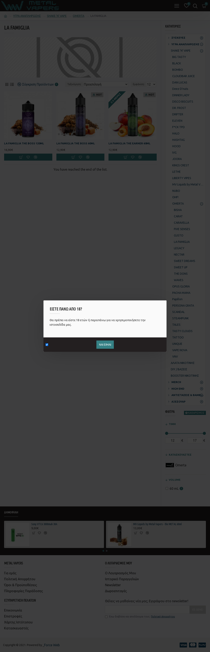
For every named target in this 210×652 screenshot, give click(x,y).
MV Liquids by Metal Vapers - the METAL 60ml (157, 524)
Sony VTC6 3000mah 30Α (44, 524)
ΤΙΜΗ (172, 424)
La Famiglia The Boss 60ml (75, 143)
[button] (103, 551)
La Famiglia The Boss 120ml (24, 143)
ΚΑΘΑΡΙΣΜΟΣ (196, 412)
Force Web (52, 645)
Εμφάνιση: (139, 84)
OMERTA (78, 15)
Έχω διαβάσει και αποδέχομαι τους (140, 616)
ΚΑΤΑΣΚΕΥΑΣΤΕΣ (180, 454)
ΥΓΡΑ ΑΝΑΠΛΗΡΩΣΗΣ (27, 15)
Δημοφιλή (11, 512)
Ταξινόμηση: (74, 84)
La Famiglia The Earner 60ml (129, 143)
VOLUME (174, 479)
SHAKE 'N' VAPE (57, 15)
